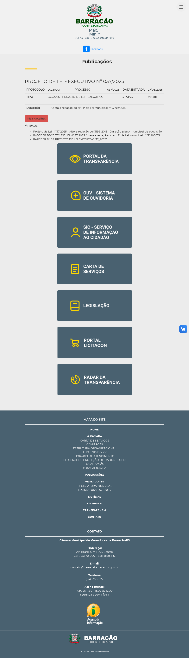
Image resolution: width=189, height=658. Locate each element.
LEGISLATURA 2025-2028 (94, 486)
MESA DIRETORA (94, 468)
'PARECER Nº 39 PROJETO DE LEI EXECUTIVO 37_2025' (70, 139)
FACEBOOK (94, 503)
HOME (94, 430)
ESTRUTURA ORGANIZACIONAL (94, 448)
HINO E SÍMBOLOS (94, 452)
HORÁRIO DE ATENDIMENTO (94, 456)
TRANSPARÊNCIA (94, 510)
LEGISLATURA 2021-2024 (94, 490)
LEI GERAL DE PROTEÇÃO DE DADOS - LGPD (94, 460)
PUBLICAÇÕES (94, 475)
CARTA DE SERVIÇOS (94, 440)
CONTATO (94, 517)
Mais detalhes (36, 118)
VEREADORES (94, 482)
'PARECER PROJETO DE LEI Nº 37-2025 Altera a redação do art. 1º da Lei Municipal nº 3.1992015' (96, 135)
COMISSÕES (94, 444)
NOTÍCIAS (94, 497)
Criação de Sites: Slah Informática (94, 651)
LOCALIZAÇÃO (94, 464)
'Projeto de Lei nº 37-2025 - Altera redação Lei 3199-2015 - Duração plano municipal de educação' (97, 131)
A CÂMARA (94, 436)
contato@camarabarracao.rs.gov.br (95, 567)
